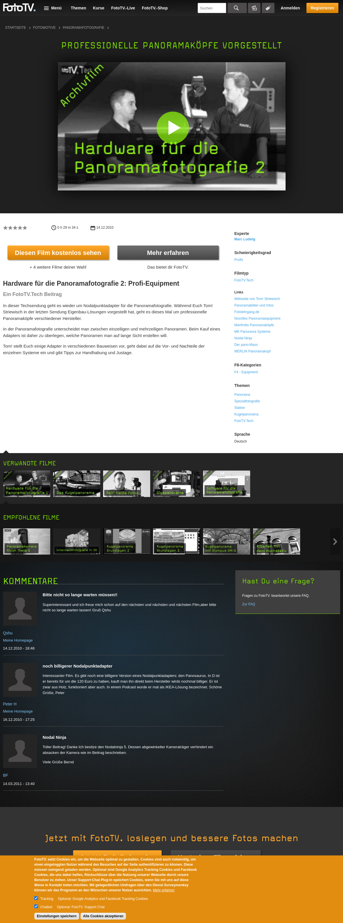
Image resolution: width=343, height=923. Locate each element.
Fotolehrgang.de (246, 312)
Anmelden (290, 8)
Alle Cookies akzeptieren (103, 916)
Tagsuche (268, 8)
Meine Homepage (18, 640)
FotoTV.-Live (123, 8)
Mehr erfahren (168, 252)
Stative (239, 408)
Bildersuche (254, 8)
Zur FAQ (248, 604)
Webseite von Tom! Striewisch (257, 299)
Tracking (46, 899)
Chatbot (46, 907)
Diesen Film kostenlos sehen (58, 252)
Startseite (15, 28)
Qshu (8, 633)
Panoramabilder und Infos (254, 305)
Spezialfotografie (247, 401)
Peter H (10, 704)
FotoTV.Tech (244, 280)
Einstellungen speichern (57, 916)
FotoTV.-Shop (155, 8)
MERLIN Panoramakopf (252, 351)
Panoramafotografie (84, 28)
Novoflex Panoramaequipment (257, 318)
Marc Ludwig (244, 239)
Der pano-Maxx (246, 345)
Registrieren (322, 8)
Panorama (242, 395)
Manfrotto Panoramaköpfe (254, 325)
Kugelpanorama (246, 414)
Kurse (99, 8)
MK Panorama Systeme (252, 332)
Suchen (237, 8)
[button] (172, 127)
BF (5, 775)
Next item (335, 541)
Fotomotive (44, 28)
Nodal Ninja (243, 338)
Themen (78, 8)
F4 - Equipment (246, 372)
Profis (238, 260)
